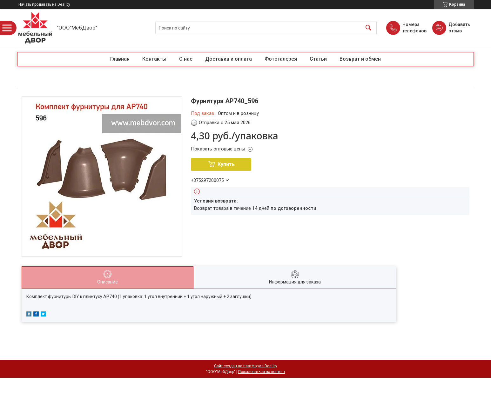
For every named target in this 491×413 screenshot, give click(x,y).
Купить (226, 164)
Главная (120, 59)
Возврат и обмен (360, 59)
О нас (185, 59)
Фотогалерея (281, 59)
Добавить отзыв (458, 27)
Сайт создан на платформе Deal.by (245, 366)
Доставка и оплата (228, 59)
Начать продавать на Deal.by (44, 4)
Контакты (154, 59)
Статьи (318, 59)
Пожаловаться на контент (261, 372)
